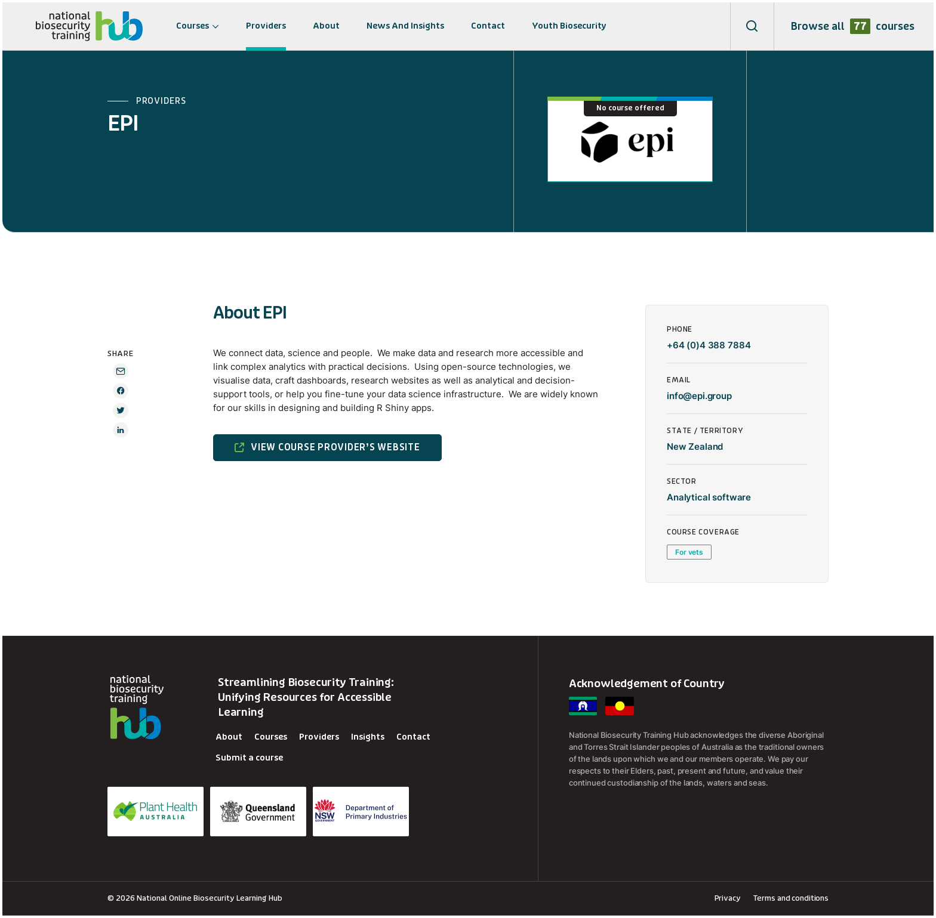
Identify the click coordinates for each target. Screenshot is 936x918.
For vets (689, 552)
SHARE (120, 353)
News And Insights (405, 26)
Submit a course (249, 758)
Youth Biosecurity (569, 26)
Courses (192, 26)
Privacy (728, 898)
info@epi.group (699, 395)
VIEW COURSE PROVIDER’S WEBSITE (335, 447)
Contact (488, 26)
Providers (266, 26)
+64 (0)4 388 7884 (708, 345)
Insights (367, 737)
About (326, 26)
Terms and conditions (791, 898)
